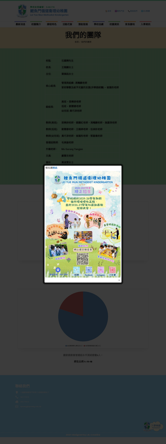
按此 (55, 168)
